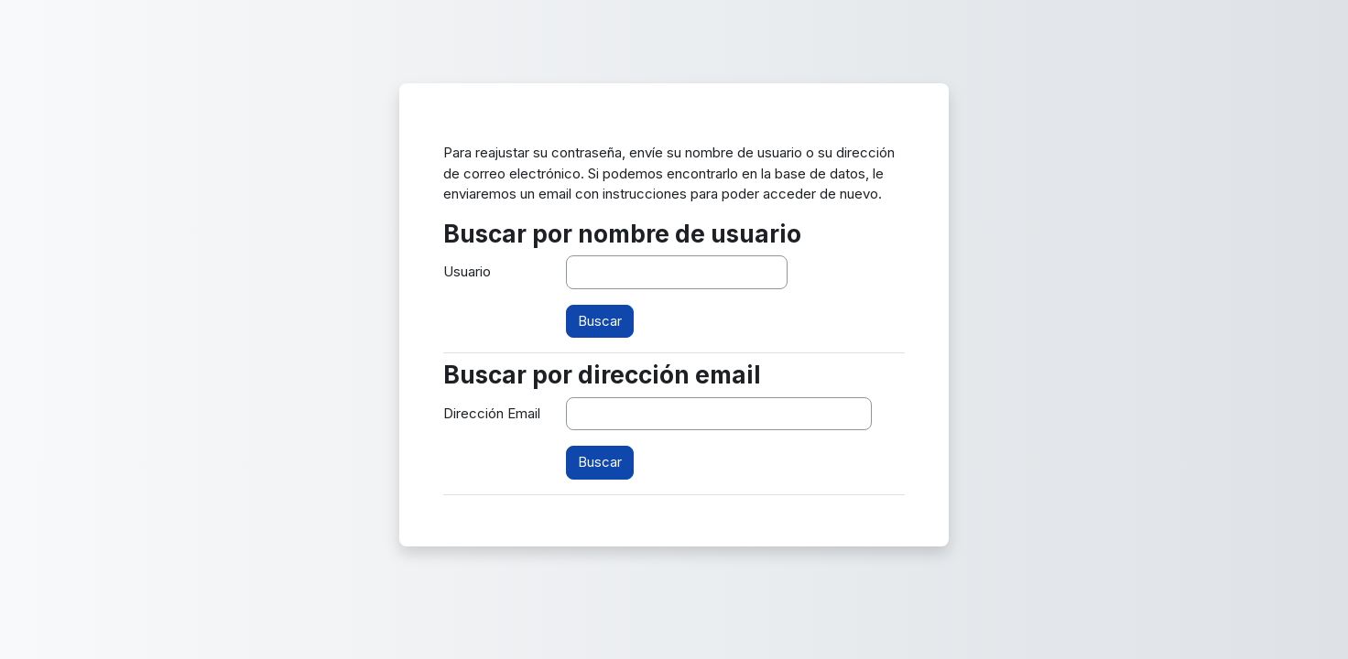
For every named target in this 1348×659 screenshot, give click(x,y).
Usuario (467, 271)
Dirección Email (491, 413)
